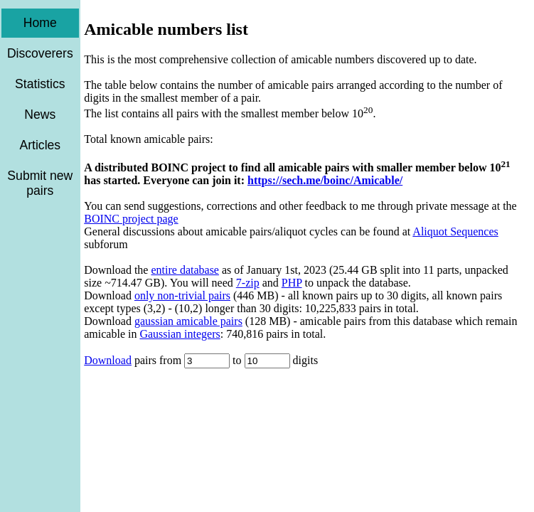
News (39, 114)
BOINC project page (131, 219)
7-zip (248, 283)
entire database (185, 270)
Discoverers (40, 53)
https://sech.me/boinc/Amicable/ (324, 180)
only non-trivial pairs (182, 295)
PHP (292, 283)
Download (108, 360)
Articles (39, 145)
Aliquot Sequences (455, 231)
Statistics (40, 84)
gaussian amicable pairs (188, 321)
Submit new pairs (40, 183)
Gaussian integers (179, 334)
